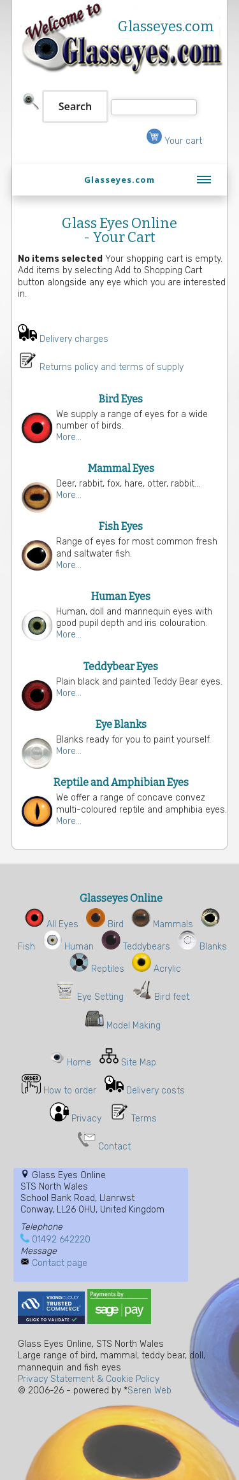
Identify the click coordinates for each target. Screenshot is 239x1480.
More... (69, 437)
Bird (105, 924)
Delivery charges (74, 339)
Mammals (162, 924)
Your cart (174, 141)
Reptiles (96, 969)
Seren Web (149, 1390)
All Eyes (51, 924)
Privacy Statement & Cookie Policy (88, 1379)
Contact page (59, 1263)
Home (79, 1062)
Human (68, 946)
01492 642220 (61, 1239)
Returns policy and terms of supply (112, 367)
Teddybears (135, 946)
